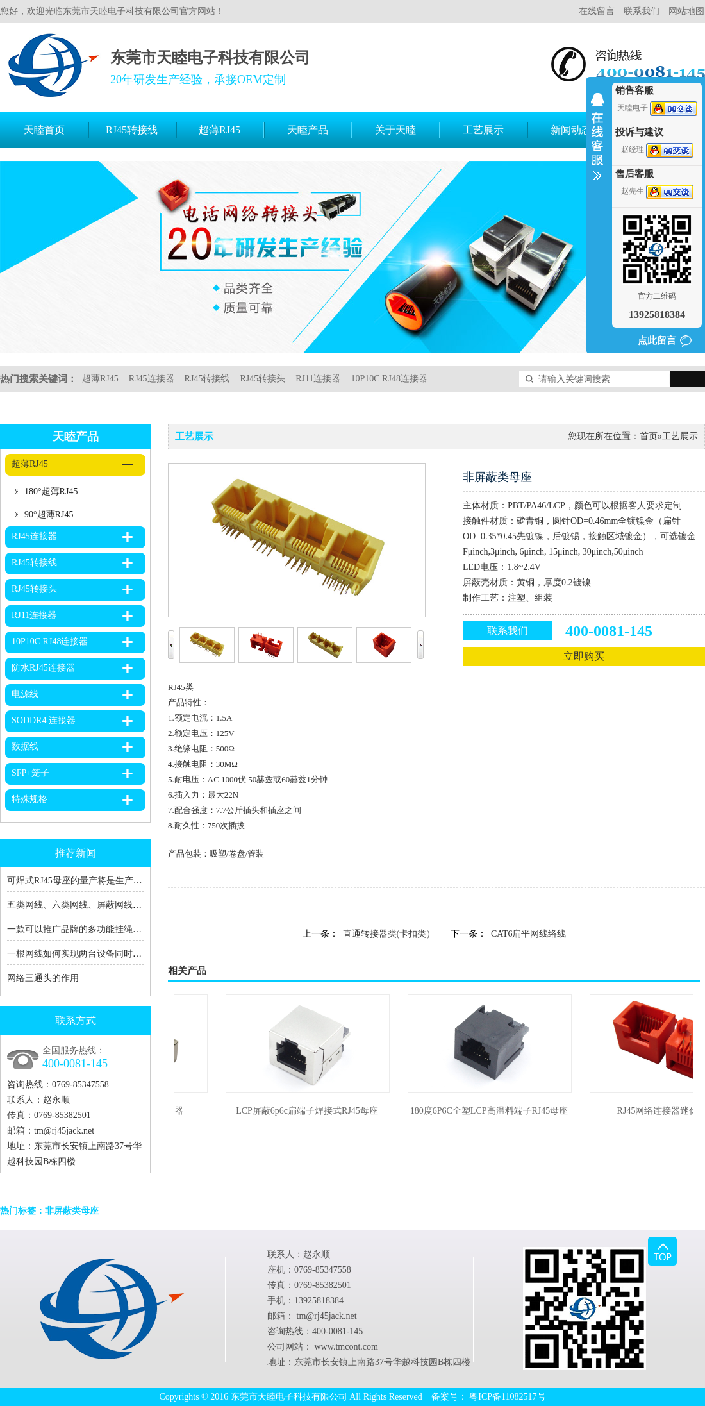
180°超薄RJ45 (51, 491)
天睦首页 (44, 129)
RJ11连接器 (317, 378)
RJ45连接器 (151, 378)
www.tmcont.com (346, 1347)
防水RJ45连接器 (43, 668)
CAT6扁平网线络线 (528, 934)
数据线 (25, 746)
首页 (649, 436)
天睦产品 (307, 129)
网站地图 (686, 11)
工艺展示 (483, 129)
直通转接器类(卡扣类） (389, 934)
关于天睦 (395, 129)
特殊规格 (29, 799)
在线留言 (597, 11)
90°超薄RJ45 (48, 514)
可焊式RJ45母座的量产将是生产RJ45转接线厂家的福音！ (120, 880)
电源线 (25, 694)
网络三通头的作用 (43, 978)
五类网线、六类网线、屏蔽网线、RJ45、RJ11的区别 (110, 905)
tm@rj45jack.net (64, 1130)
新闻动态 (571, 129)
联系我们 (641, 11)
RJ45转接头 (262, 378)
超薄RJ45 (219, 129)
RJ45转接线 (132, 129)
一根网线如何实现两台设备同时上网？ (83, 953)
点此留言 (657, 340)
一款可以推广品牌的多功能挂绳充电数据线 (92, 929)
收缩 (597, 145)
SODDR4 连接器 (44, 720)
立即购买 (583, 656)
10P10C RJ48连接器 (389, 378)
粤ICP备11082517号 (507, 1397)
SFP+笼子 (30, 773)
